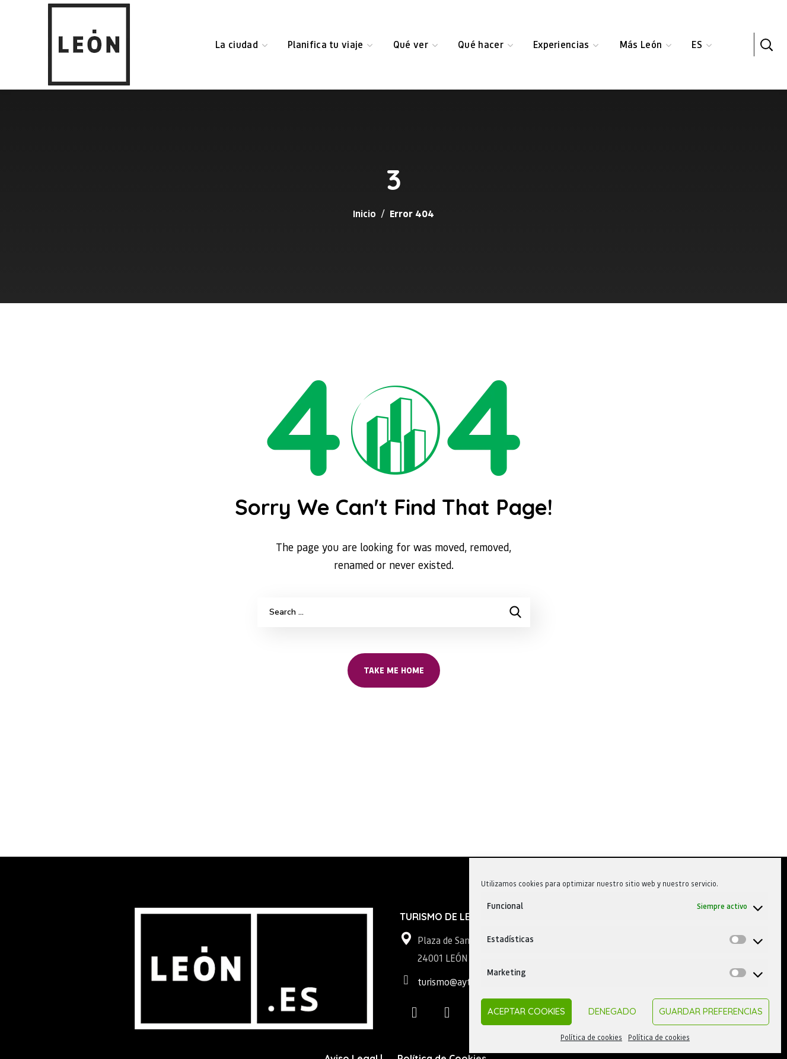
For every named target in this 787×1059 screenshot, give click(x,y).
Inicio (364, 213)
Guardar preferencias (711, 1011)
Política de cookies (591, 1037)
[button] (766, 44)
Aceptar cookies (526, 1011)
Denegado (612, 1011)
